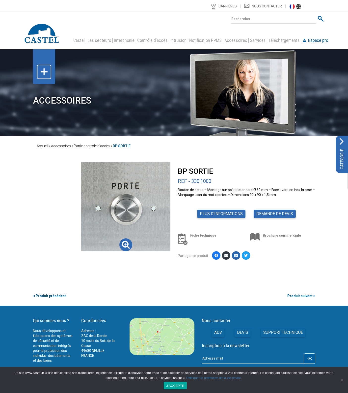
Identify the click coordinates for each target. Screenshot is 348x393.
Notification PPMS (205, 40)
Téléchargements (284, 40)
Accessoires (235, 40)
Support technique (283, 332)
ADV (218, 332)
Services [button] (258, 40)
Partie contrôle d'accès (92, 146)
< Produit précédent (49, 296)
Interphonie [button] (124, 40)
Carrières (227, 6)
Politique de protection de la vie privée (213, 378)
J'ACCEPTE (175, 386)
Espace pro (318, 40)
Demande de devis (274, 213)
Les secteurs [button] (99, 40)
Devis (242, 332)
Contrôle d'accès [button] (152, 40)
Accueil (42, 146)
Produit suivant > (301, 296)
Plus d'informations (221, 213)
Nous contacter (267, 6)
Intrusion (178, 40)
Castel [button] (79, 40)
